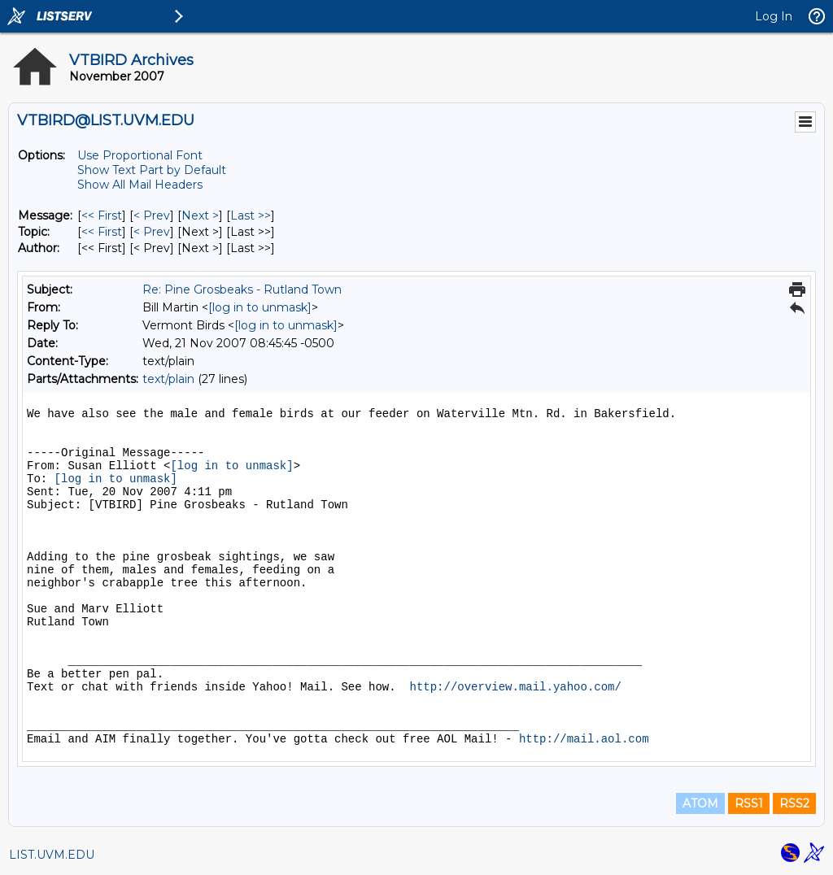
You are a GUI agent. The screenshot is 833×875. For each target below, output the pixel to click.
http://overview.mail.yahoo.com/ (515, 687)
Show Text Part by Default (151, 170)
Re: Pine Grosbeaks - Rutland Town (242, 289)
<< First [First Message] (101, 215)
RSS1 (749, 803)
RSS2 (794, 803)
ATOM (700, 803)
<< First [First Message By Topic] (101, 231)
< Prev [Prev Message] (151, 215)
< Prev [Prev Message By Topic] (151, 231)
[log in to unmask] (260, 307)
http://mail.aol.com (584, 739)
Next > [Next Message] (200, 215)
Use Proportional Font (140, 155)
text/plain (168, 379)
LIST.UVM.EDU (51, 854)
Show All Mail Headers (140, 184)
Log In (773, 16)
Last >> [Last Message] (250, 215)
